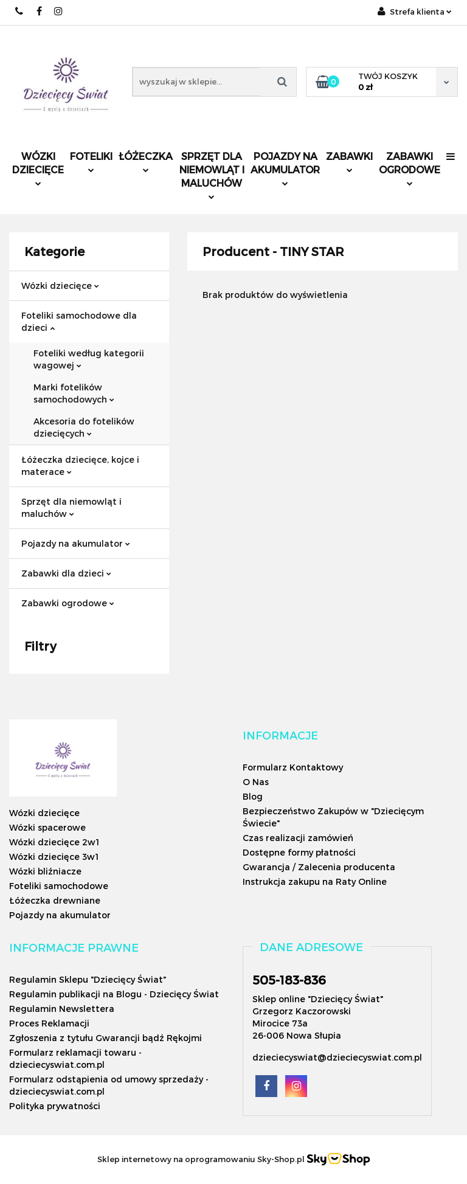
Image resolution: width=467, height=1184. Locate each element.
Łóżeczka (146, 161)
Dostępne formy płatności (299, 852)
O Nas (256, 782)
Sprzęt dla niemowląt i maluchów (211, 174)
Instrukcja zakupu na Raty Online (315, 881)
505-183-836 (289, 979)
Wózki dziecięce (38, 168)
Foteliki (91, 161)
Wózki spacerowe (47, 827)
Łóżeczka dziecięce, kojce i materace (80, 465)
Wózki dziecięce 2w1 (54, 842)
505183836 (19, 11)
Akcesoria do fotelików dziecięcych (83, 427)
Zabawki (349, 161)
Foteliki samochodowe (58, 886)
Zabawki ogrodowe (409, 168)
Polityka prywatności (54, 1106)
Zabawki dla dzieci (66, 573)
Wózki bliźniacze (45, 871)
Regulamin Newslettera (61, 1008)
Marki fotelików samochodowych (73, 393)
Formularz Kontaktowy (293, 767)
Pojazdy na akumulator (285, 168)
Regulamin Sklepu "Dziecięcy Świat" (87, 979)
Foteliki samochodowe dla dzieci (79, 321)
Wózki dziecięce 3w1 (54, 856)
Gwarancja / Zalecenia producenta (319, 867)
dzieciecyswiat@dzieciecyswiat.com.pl (337, 1057)
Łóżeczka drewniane (54, 900)
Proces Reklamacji (49, 1023)
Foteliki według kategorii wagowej (88, 359)
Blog (253, 796)
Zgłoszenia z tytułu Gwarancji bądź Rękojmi (105, 1038)
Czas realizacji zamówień (298, 838)
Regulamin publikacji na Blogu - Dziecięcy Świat (114, 994)
